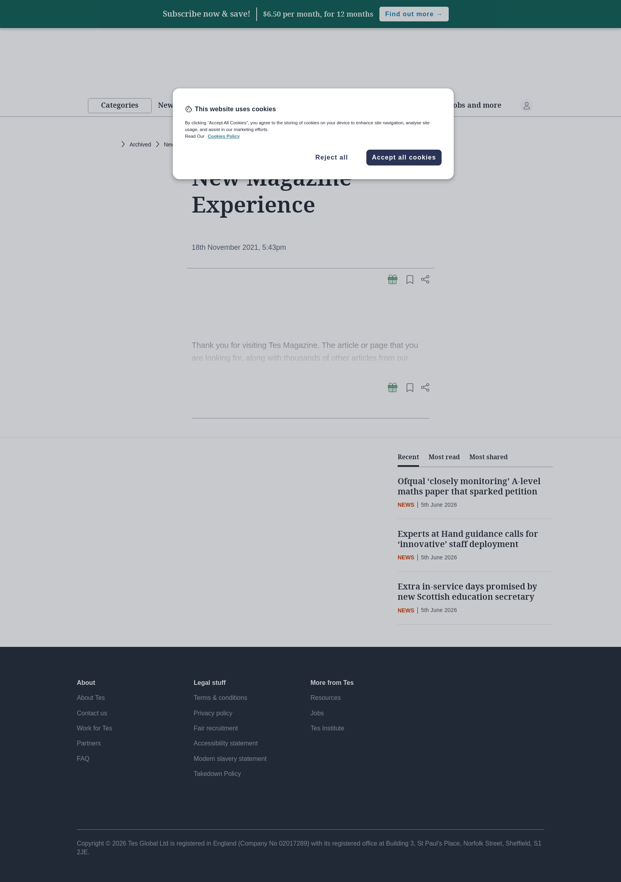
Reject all (331, 157)
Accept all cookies (404, 157)
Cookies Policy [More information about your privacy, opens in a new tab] (224, 136)
